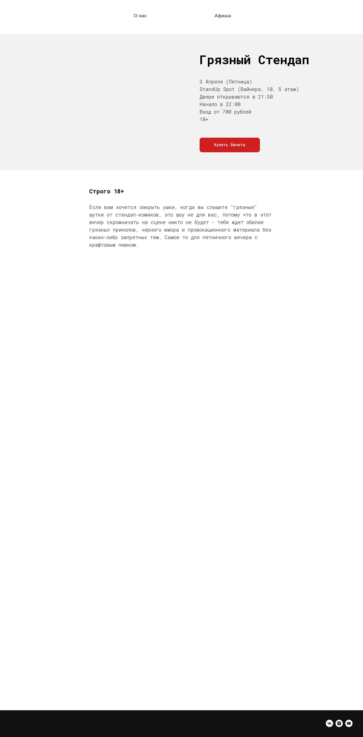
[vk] (329, 726)
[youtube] (349, 726)
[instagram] (339, 726)
